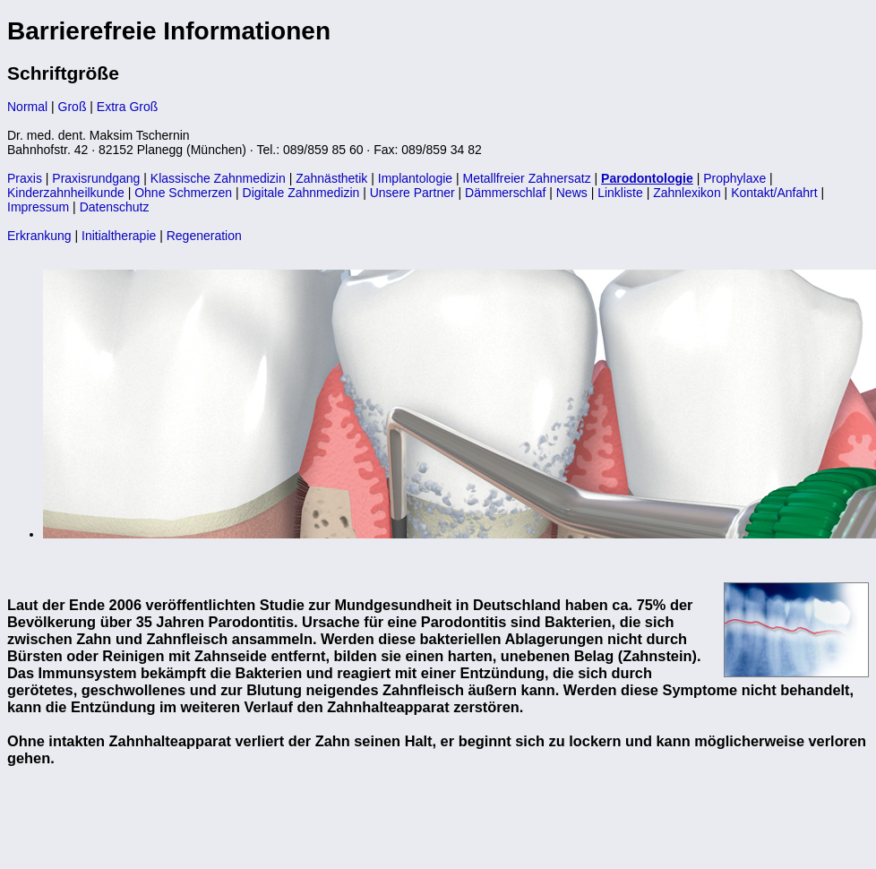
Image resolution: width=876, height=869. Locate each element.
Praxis (24, 178)
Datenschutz (115, 207)
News (572, 192)
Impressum (38, 207)
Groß (72, 106)
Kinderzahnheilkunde (66, 192)
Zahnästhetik (331, 178)
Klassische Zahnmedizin (218, 178)
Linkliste (620, 192)
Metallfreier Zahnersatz (527, 178)
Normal (27, 106)
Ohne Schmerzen (183, 192)
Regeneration (204, 235)
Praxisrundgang (96, 178)
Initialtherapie (119, 235)
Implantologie (415, 178)
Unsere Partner (412, 192)
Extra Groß (127, 106)
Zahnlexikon (687, 192)
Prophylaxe (734, 178)
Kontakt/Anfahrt (774, 192)
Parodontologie (647, 178)
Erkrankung (39, 235)
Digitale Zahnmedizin (301, 192)
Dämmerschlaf (505, 192)
